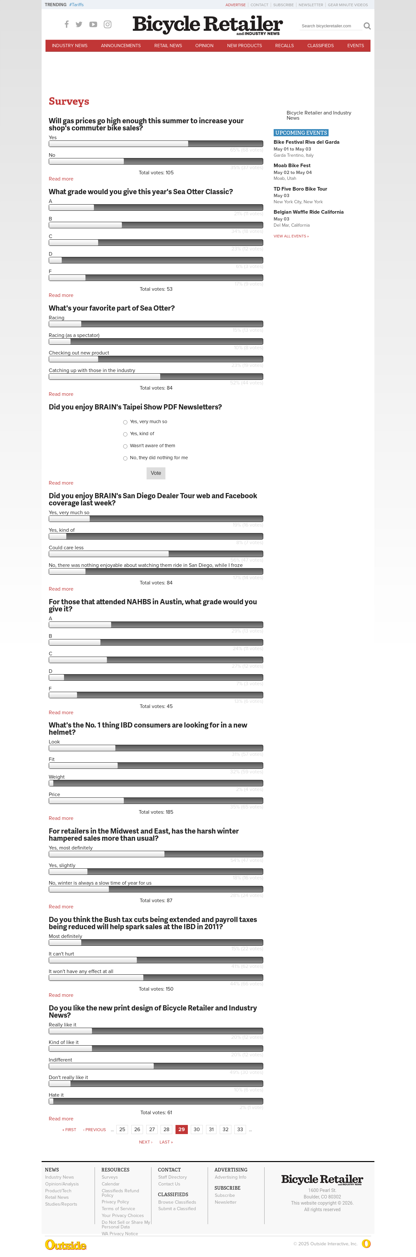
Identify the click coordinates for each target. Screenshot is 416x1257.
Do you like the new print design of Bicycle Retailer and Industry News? (153, 1011)
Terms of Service (118, 1208)
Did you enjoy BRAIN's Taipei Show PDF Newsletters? (135, 407)
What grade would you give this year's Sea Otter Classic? (141, 191)
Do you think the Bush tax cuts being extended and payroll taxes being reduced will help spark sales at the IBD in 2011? (153, 922)
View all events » (291, 236)
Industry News (69, 45)
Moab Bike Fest (292, 165)
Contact (259, 5)
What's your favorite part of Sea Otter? (112, 308)
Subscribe (283, 5)
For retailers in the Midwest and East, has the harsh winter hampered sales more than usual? (144, 834)
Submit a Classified (177, 1208)
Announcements (121, 45)
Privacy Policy (115, 1202)
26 (137, 1129)
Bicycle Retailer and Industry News (319, 115)
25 (122, 1129)
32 (225, 1129)
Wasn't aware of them (152, 445)
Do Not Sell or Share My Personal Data (126, 1224)
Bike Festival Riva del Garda (307, 142)
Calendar (111, 1184)
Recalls (284, 45)
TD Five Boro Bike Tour (300, 189)
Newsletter (311, 5)
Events (355, 45)
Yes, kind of (142, 433)
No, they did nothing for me (159, 457)
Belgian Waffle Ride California (309, 212)
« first (69, 1129)
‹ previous (94, 1129)
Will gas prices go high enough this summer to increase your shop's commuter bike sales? (146, 124)
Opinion (204, 45)
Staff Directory (172, 1177)
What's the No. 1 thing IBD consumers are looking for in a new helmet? (148, 728)
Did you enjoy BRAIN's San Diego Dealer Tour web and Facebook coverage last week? (153, 499)
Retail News (168, 45)
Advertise (236, 5)
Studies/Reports (61, 1204)
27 (152, 1129)
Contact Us (169, 1184)
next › (145, 1142)
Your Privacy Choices (123, 1215)
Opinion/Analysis (62, 1184)
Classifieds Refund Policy (120, 1193)
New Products (244, 45)
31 (211, 1129)
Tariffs (78, 4)
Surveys (110, 1177)
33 (240, 1129)
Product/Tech (58, 1190)
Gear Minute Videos (348, 5)
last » (166, 1142)
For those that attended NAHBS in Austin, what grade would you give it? (153, 605)
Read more (61, 179)
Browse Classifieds (177, 1202)
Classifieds (320, 45)
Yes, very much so (148, 421)
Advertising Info (230, 1177)
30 (197, 1129)
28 (166, 1129)
